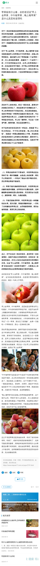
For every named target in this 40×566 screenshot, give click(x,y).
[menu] (37, 3)
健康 (6, 472)
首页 (3, 8)
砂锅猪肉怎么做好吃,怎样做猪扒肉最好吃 (13, 521)
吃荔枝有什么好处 (8, 556)
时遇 (3, 23)
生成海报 (7, 486)
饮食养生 (21, 23)
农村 (13, 472)
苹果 (21, 472)
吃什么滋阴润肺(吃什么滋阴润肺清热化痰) (17, 542)
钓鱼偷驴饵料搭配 (8, 531)
